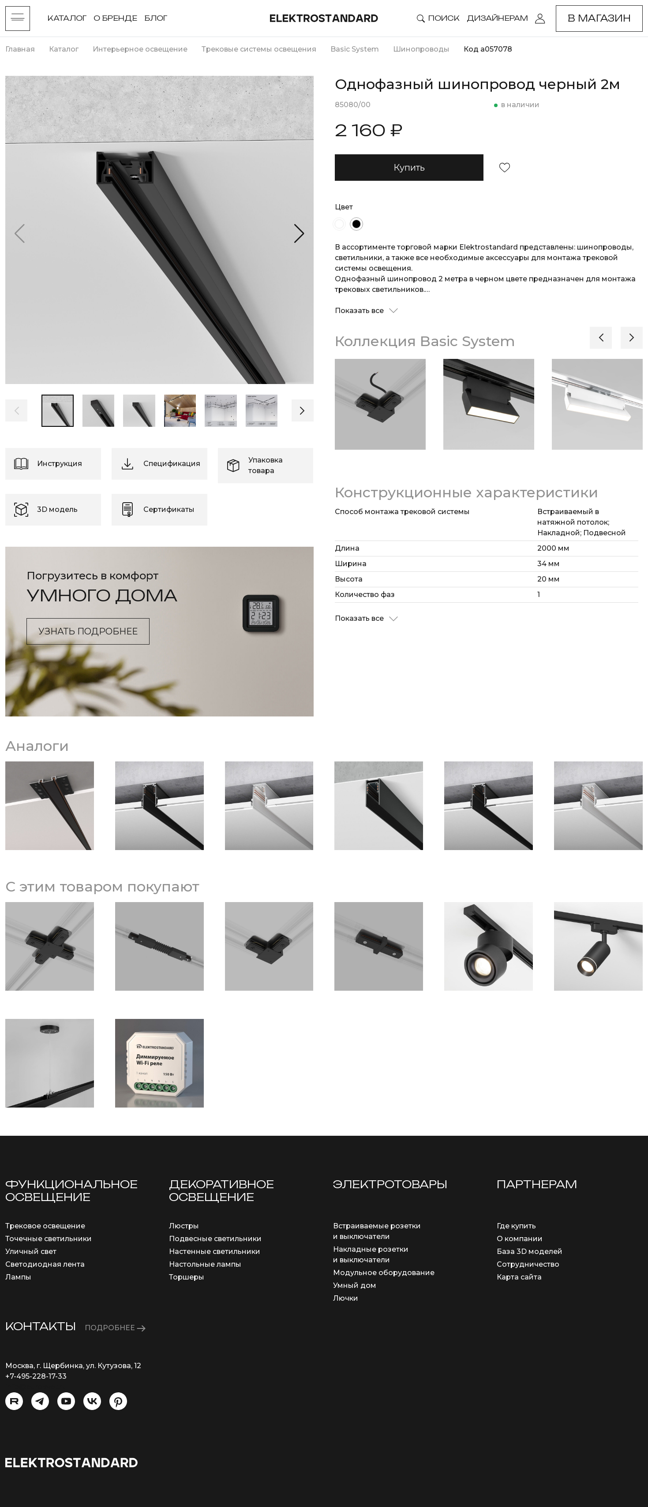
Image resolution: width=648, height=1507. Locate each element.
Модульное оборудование (383, 1272)
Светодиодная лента (45, 1264)
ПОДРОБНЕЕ (115, 1328)
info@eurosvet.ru (36, 1387)
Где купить (516, 1226)
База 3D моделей (529, 1251)
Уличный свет (30, 1251)
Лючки (345, 1298)
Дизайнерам (497, 18)
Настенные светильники (214, 1251)
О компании (520, 1239)
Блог (155, 18)
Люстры (184, 1226)
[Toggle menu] (17, 18)
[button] (299, 233)
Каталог (67, 18)
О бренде (115, 18)
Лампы (18, 1277)
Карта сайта (519, 1277)
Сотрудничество (528, 1264)
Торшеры (186, 1277)
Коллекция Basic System (425, 341)
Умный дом (354, 1285)
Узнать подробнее (88, 631)
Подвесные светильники (215, 1239)
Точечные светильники (48, 1239)
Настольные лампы (205, 1264)
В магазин (599, 18)
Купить (409, 167)
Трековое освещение (45, 1226)
